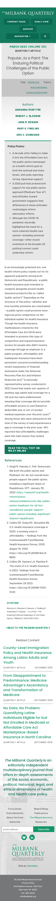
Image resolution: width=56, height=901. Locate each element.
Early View (42, 21)
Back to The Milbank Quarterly (28, 627)
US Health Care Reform (36, 92)
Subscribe (14, 821)
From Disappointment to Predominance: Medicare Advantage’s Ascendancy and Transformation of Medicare (25, 685)
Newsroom (41, 821)
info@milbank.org (28, 896)
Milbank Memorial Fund (14, 4)
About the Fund (15, 817)
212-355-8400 (28, 893)
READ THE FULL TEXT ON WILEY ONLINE (24, 449)
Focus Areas (14, 808)
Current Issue (16, 21)
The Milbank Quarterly (41, 817)
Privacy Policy (28, 882)
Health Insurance (39, 87)
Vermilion (32, 865)
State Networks (14, 813)
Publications (41, 813)
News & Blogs (41, 808)
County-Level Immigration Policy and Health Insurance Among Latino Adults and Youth (27, 655)
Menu (52, 4)
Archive (28, 29)
